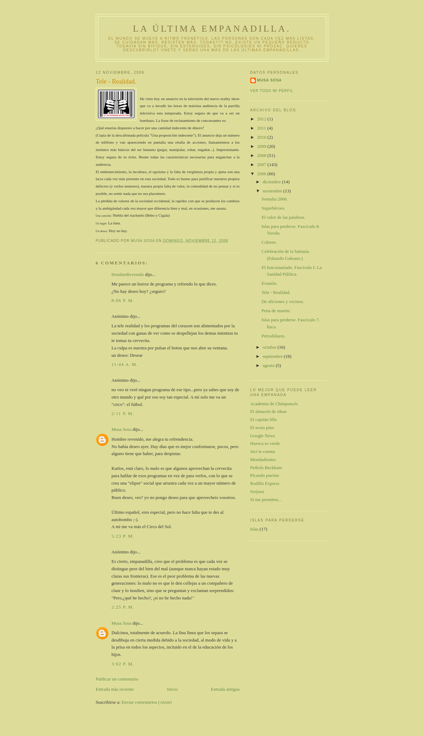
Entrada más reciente (115, 689)
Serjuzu (257, 491)
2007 (262, 164)
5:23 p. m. (123, 536)
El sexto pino (262, 427)
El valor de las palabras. (283, 217)
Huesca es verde (265, 443)
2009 (262, 146)
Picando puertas (264, 475)
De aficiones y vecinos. (283, 301)
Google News (262, 435)
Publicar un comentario (117, 679)
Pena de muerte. (276, 310)
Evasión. (269, 283)
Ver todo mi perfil (271, 91)
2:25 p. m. (123, 607)
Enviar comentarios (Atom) (146, 702)
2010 (262, 137)
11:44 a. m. (125, 364)
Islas (254, 529)
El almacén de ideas (268, 411)
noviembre (273, 190)
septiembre (273, 356)
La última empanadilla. (212, 29)
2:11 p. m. (123, 413)
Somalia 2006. (275, 199)
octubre (270, 347)
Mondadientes (263, 459)
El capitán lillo (263, 419)
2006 (262, 173)
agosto (269, 365)
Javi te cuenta (262, 451)
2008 (262, 155)
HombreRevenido (128, 274)
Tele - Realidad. (276, 292)
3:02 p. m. (123, 663)
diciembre (272, 181)
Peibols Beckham (266, 467)
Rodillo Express (264, 483)
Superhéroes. (273, 208)
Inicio (172, 689)
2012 (262, 118)
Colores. (269, 242)
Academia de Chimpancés (274, 403)
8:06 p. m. (123, 300)
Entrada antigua (225, 689)
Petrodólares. (273, 336)
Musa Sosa (122, 429)
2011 (262, 128)
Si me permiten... (266, 499)
